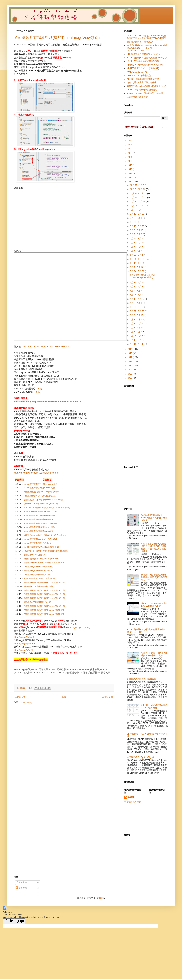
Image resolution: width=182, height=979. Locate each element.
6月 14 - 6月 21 (137, 263)
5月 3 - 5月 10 (137, 291)
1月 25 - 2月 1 (137, 336)
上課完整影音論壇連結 (137, 97)
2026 (130, 140)
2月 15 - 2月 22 (137, 323)
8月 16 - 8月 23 (137, 226)
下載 (39, 388)
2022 (130, 153)
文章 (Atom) (26, 702)
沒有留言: (21, 688)
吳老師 (131, 797)
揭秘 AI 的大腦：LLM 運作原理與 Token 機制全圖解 (154, 654)
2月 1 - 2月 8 (136, 332)
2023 (130, 149)
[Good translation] (8, 921)
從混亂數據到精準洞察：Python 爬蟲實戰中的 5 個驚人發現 (154, 517)
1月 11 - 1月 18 (137, 344)
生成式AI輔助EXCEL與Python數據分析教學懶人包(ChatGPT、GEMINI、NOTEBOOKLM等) (147, 48)
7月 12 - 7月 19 (137, 247)
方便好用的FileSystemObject (140, 757)
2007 (130, 378)
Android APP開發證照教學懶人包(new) (145, 65)
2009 (130, 369)
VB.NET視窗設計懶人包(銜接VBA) (143, 68)
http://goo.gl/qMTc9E (24, 643)
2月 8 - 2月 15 (137, 327)
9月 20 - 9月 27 (137, 210)
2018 (130, 169)
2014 (130, 349)
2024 (130, 145)
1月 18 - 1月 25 (137, 340)
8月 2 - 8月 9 (136, 234)
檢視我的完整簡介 (132, 802)
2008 (130, 374)
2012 (130, 357)
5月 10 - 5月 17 (137, 286)
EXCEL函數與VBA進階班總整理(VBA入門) (147, 57)
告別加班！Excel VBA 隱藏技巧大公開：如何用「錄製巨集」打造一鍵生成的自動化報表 (153, 548)
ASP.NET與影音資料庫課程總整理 (143, 79)
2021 (130, 157)
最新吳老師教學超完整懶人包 (140, 42)
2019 (130, 165)
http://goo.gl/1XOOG (78, 627)
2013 (130, 353)
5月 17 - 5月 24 (137, 282)
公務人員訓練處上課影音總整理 (141, 82)
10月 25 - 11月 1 (138, 206)
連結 (45, 659)
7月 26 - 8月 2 (137, 238)
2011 (130, 361)
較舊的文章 (107, 697)
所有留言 (21, 888)
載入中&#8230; (152, 424)
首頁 (64, 697)
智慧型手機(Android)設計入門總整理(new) (146, 86)
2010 (130, 365)
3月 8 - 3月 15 (137, 315)
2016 (130, 177)
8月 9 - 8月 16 (137, 230)
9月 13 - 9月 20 (137, 214)
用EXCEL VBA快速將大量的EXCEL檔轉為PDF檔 (154, 604)
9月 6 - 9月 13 (137, 218)
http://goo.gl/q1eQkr (24, 650)
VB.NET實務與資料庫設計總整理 (142, 90)
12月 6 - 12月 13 (138, 189)
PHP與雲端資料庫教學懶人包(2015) (143, 54)
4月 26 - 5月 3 (137, 295)
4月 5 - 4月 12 (137, 303)
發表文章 (21, 882)
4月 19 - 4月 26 (137, 299)
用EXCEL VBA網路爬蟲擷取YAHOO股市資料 (154, 706)
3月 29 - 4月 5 (137, 307)
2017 (130, 173)
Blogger (100, 898)
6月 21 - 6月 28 (137, 259)
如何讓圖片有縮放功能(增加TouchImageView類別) (57, 37)
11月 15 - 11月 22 (138, 197)
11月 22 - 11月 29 (138, 193)
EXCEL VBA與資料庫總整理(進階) (143, 61)
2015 (130, 181)
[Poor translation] (19, 921)
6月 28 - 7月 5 (137, 255)
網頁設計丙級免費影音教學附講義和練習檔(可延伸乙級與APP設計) (154, 577)
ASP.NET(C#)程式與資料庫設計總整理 (145, 93)
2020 (130, 161)
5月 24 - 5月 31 (137, 271)
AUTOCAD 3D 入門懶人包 (139, 72)
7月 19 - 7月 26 (137, 242)
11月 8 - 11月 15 (138, 201)
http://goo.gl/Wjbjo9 (24, 637)
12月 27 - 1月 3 (137, 185)
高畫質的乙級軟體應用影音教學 (141, 679)
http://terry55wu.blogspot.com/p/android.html (46, 346)
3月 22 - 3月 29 (137, 311)
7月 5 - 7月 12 (137, 251)
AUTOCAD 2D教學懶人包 (139, 75)
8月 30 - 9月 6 (137, 222)
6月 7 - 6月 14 (137, 267)
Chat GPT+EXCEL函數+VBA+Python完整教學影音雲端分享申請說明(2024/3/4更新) (146, 37)
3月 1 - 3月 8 (136, 319)
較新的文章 (20, 697)
